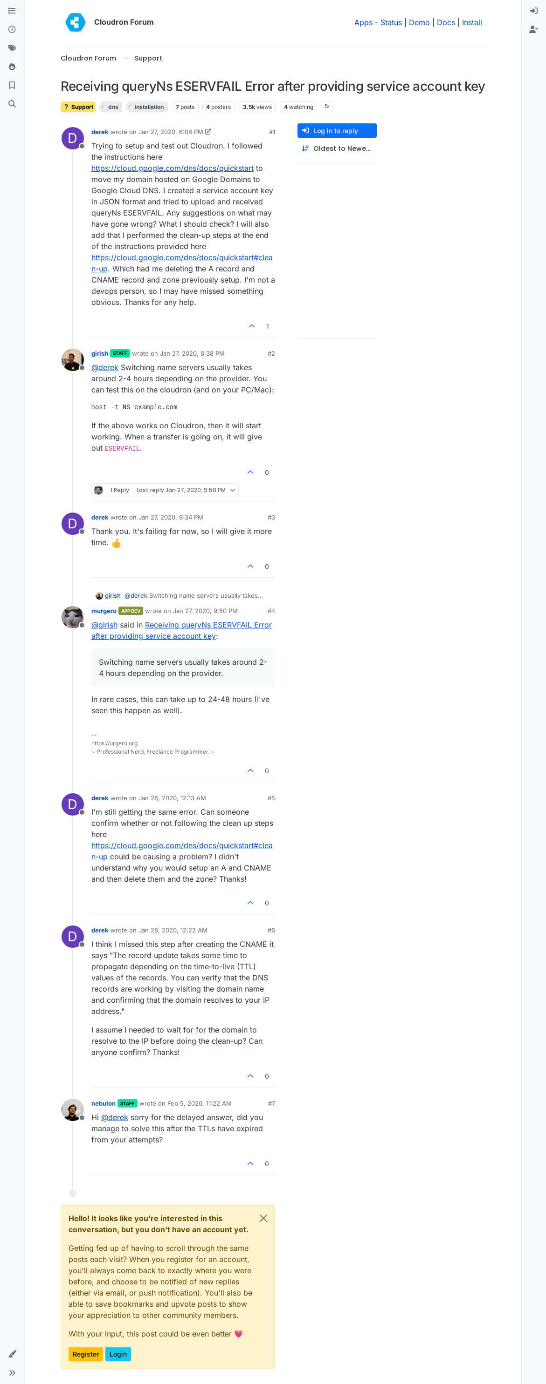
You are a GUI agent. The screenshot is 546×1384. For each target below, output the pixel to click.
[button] (12, 1354)
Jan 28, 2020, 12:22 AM (172, 930)
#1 (272, 131)
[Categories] (12, 11)
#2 (271, 353)
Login (118, 1354)
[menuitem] (533, 11)
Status (391, 22)
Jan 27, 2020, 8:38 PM (192, 353)
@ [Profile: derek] (104, 367)
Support (78, 106)
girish (99, 353)
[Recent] (12, 29)
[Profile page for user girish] (73, 360)
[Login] (533, 11)
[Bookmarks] (12, 85)
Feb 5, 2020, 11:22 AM (199, 1103)
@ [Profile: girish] (104, 624)
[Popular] (12, 67)
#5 (271, 798)
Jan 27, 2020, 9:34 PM (170, 517)
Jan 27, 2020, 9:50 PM (205, 610)
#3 (271, 517)
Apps (363, 22)
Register (86, 1354)
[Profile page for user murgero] (73, 617)
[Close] (263, 1218)
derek (100, 131)
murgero (104, 610)
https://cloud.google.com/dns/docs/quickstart (172, 168)
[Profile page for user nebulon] (73, 1110)
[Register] (533, 29)
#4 (271, 610)
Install (472, 22)
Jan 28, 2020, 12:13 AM (172, 798)
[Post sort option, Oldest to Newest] (337, 149)
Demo (419, 22)
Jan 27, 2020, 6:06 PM (170, 131)
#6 (271, 930)
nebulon (103, 1103)
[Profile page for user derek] (73, 138)
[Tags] (12, 48)
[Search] (12, 104)
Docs (446, 22)
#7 (271, 1103)
